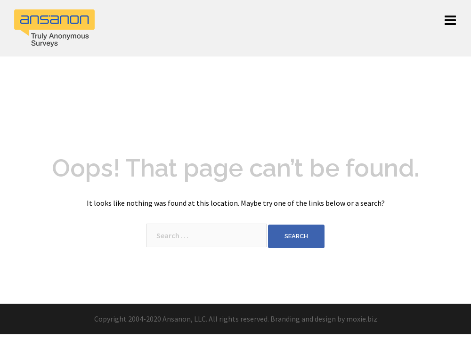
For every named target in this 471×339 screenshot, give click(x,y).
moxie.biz (361, 318)
